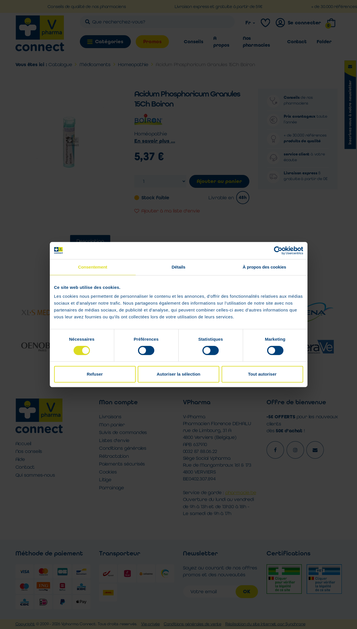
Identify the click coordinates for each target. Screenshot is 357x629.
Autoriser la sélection (178, 374)
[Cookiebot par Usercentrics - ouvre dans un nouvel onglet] (278, 250)
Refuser (95, 374)
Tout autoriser (262, 374)
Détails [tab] (179, 267)
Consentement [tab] (92, 267)
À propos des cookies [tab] (264, 267)
